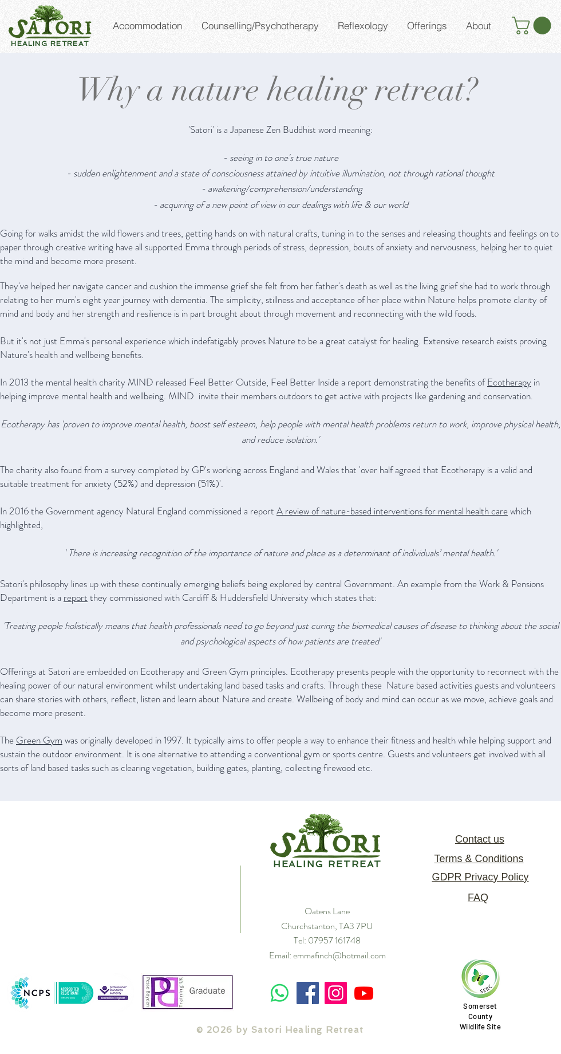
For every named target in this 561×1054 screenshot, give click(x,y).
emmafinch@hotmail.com (339, 955)
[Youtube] (364, 993)
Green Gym (39, 740)
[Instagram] (336, 993)
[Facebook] (308, 993)
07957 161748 (334, 940)
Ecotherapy (509, 382)
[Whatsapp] (279, 993)
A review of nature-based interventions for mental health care (392, 511)
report (76, 597)
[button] (533, 25)
